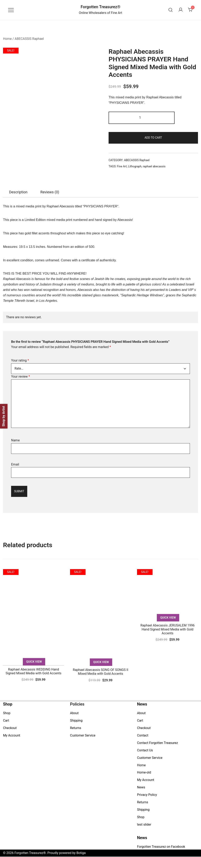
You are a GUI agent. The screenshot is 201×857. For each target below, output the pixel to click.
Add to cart (153, 137)
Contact (142, 736)
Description (18, 192)
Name (15, 440)
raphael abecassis (154, 166)
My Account (11, 736)
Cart (6, 721)
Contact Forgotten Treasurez (157, 743)
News (141, 788)
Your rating (20, 360)
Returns (75, 728)
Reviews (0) (49, 192)
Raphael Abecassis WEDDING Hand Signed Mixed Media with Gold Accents (34, 671)
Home (7, 39)
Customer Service (82, 736)
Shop (6, 713)
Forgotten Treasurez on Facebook (161, 847)
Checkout (10, 728)
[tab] (18, 192)
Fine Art (122, 166)
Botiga (81, 853)
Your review (20, 376)
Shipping (76, 721)
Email (15, 464)
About (74, 713)
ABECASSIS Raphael (29, 39)
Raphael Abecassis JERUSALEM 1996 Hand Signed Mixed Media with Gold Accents (167, 629)
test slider (144, 825)
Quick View (34, 661)
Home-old (144, 773)
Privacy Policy (147, 795)
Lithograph (134, 166)
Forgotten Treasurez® (100, 6)
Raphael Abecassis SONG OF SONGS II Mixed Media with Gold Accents (100, 672)
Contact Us (145, 750)
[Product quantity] (141, 118)
